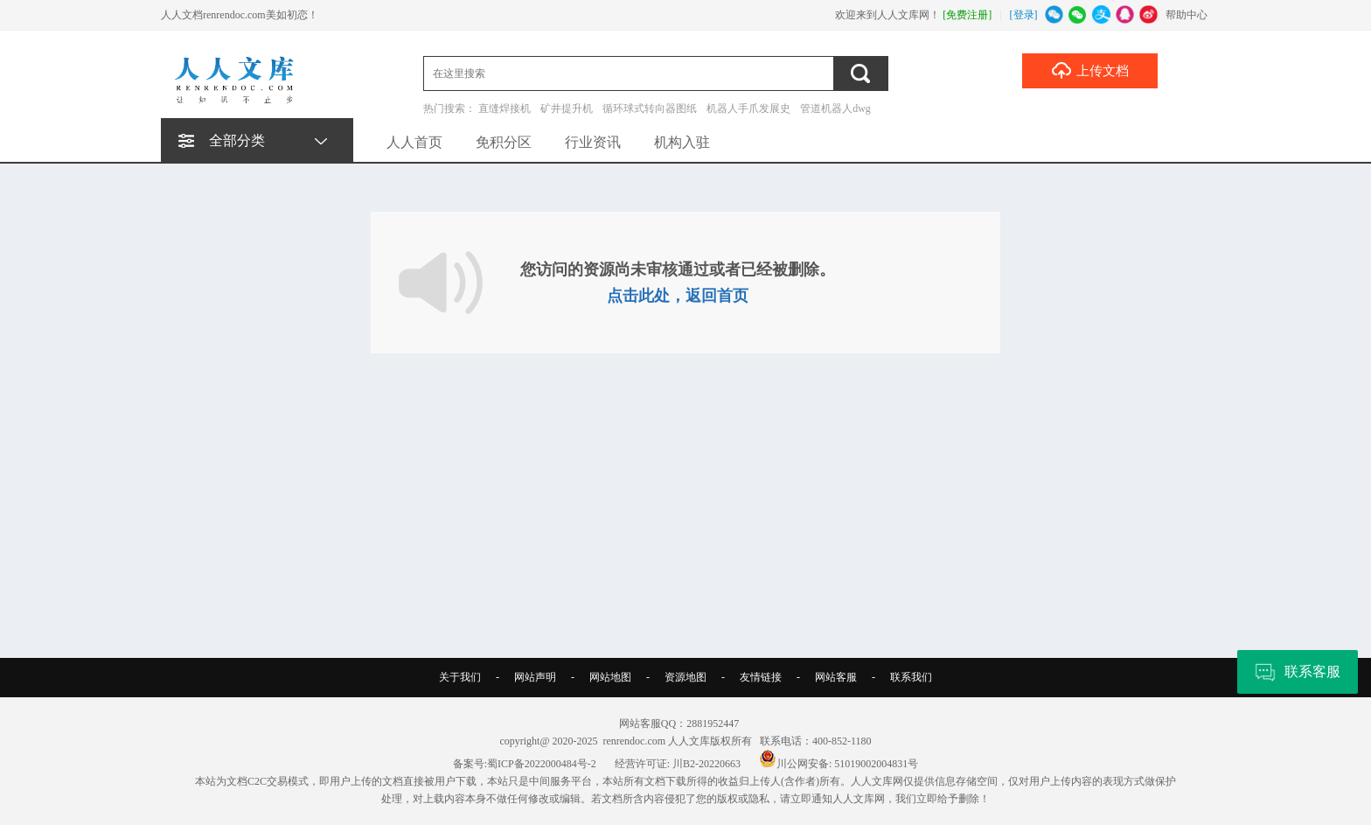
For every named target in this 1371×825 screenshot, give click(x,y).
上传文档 (1090, 69)
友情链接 (761, 677)
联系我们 (911, 677)
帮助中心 (1186, 15)
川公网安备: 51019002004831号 (838, 764)
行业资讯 (593, 142)
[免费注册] (967, 15)
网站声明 (535, 677)
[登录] (1024, 15)
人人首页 (414, 142)
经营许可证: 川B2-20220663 (678, 764)
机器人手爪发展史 (748, 108)
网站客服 (836, 677)
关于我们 (460, 677)
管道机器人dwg (835, 108)
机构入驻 (682, 142)
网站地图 (610, 677)
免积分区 (504, 142)
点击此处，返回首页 (677, 295)
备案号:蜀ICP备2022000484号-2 (524, 764)
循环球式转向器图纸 (649, 108)
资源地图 (685, 677)
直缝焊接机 (504, 108)
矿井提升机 (566, 108)
